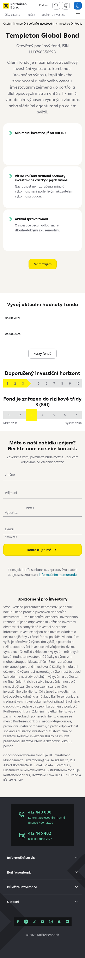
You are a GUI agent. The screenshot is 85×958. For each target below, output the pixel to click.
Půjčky (31, 15)
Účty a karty (12, 15)
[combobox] (42, 316)
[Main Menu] (78, 15)
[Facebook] (18, 921)
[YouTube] (42, 921)
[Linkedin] (26, 921)
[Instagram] (51, 921)
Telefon (30, 507)
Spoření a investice (53, 15)
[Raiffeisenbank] (14, 5)
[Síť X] (34, 921)
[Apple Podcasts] (59, 921)
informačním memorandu (58, 575)
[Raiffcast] (67, 921)
